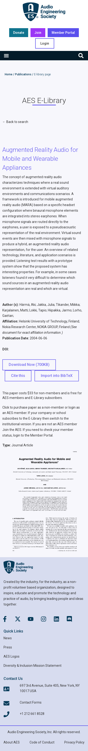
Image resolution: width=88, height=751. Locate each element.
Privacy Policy (74, 742)
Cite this (18, 375)
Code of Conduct (42, 742)
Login (44, 43)
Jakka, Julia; (46, 305)
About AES (12, 742)
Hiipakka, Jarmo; (60, 310)
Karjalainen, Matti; (15, 310)
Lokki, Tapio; (38, 310)
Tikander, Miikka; (68, 305)
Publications (23, 74)
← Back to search (15, 122)
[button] (6, 56)
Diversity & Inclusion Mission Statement (32, 665)
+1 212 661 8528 (32, 714)
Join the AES (11, 430)
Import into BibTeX (57, 375)
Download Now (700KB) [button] (29, 364)
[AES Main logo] (44, 11)
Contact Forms (31, 702)
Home (8, 74)
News (8, 638)
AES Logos (11, 656)
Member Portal (41, 435)
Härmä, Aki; (27, 305)
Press (8, 647)
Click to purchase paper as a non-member (33, 407)
